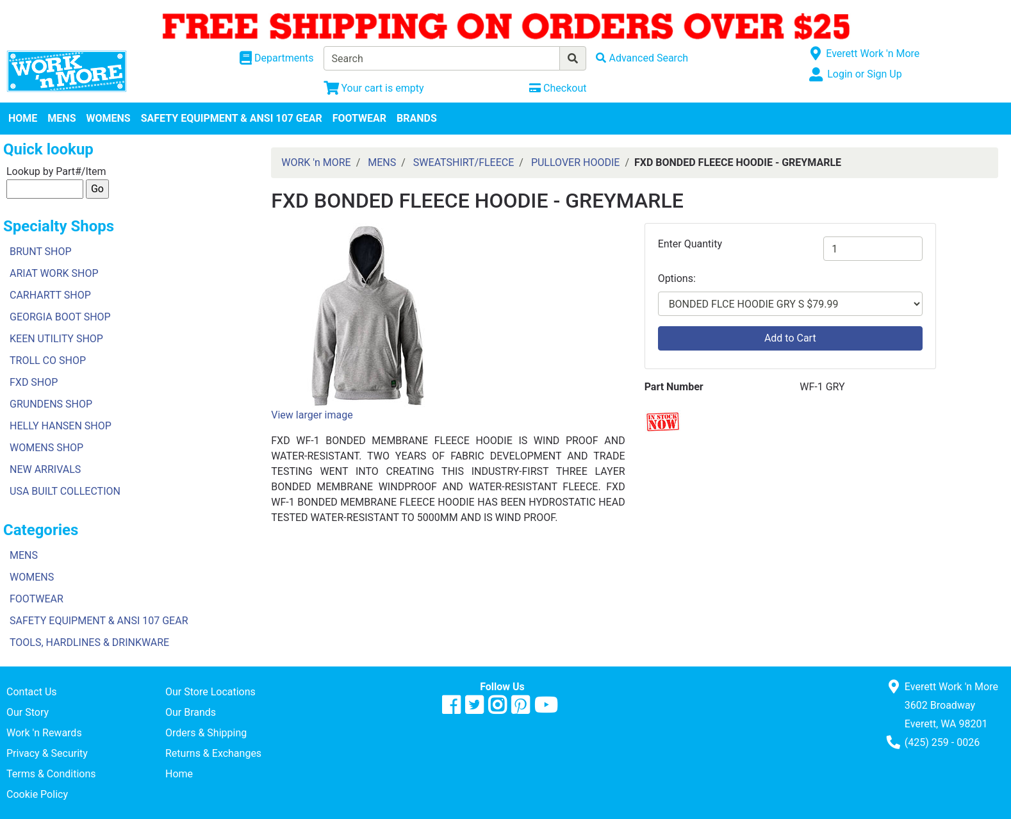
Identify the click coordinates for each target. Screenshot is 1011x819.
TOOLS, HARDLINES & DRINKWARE (89, 642)
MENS (61, 118)
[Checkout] (557, 88)
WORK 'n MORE (315, 162)
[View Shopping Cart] (374, 88)
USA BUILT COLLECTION (65, 491)
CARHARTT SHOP (50, 295)
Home (179, 774)
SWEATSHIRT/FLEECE (463, 162)
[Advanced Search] (642, 58)
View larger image (311, 415)
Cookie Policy (37, 794)
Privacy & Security (47, 753)
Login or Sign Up (864, 74)
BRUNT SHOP (41, 251)
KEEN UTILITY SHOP (56, 339)
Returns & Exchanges (213, 753)
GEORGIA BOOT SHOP (60, 317)
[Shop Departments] (277, 58)
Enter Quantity (690, 244)
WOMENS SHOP (46, 448)
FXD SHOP (34, 382)
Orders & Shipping (206, 733)
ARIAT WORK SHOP (54, 273)
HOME (22, 118)
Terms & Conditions (51, 774)
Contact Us (31, 692)
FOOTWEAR (359, 118)
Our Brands (190, 712)
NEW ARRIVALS (45, 469)
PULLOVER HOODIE (575, 162)
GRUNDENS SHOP (51, 404)
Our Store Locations (210, 692)
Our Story (27, 712)
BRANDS (417, 118)
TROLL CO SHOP (48, 360)
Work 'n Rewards (44, 733)
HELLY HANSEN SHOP (60, 426)
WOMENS (108, 118)
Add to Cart (790, 338)
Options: (677, 278)
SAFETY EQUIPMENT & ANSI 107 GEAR (231, 118)
